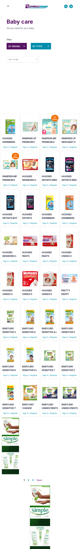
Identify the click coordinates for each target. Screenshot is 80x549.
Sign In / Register (10, 147)
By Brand (14, 46)
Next (39, 480)
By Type (37, 46)
